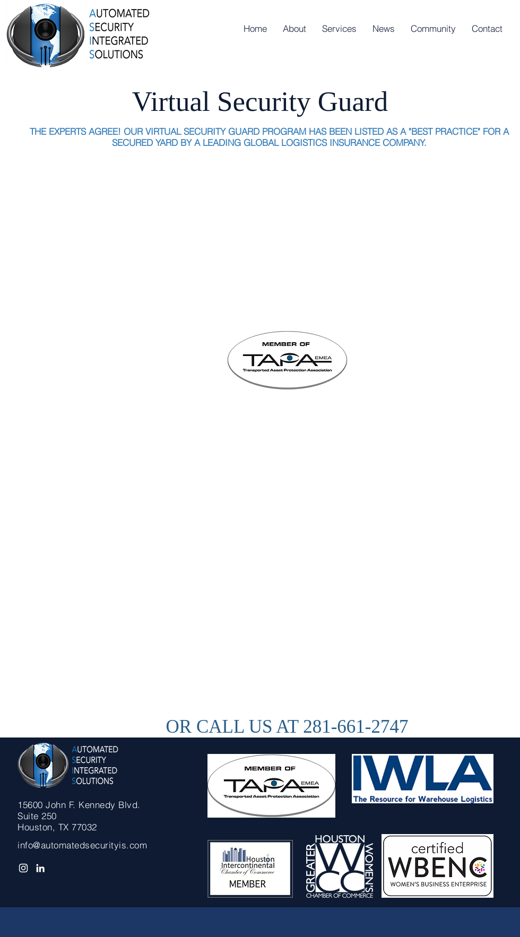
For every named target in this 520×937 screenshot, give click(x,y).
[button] (339, 28)
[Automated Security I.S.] (23, 868)
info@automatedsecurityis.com (82, 845)
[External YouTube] (279, 244)
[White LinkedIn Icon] (40, 868)
